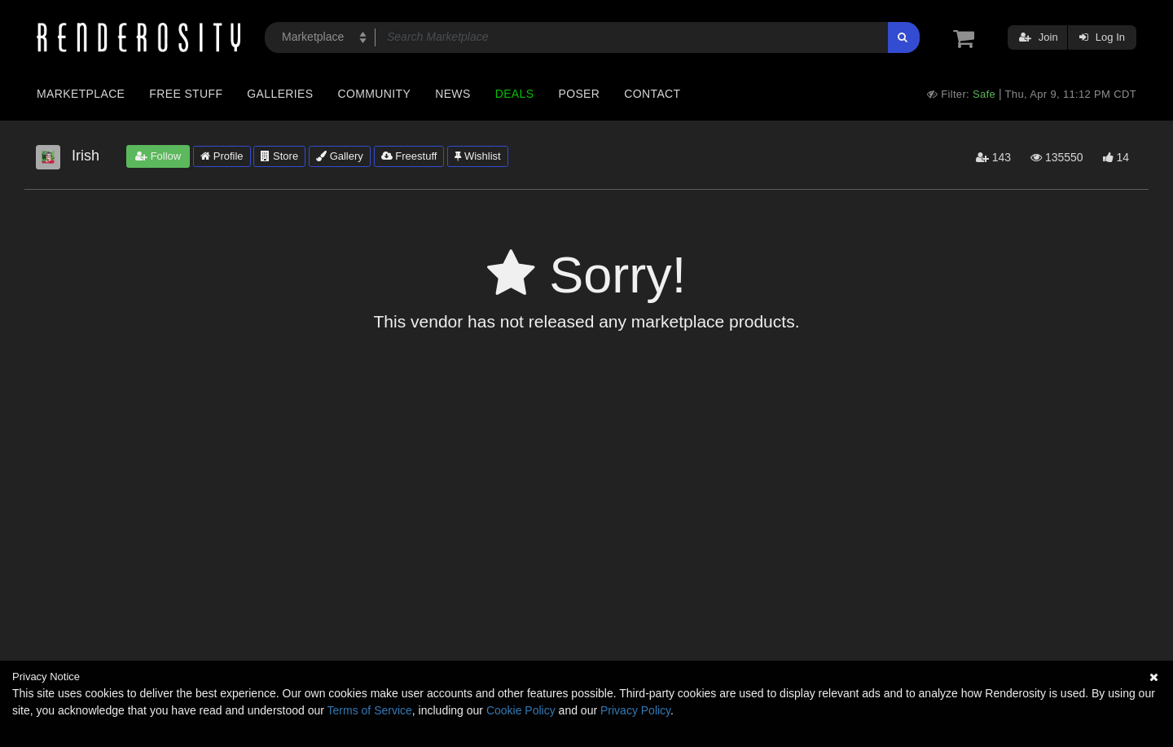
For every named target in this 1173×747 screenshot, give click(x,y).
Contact (652, 93)
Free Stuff (185, 93)
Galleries (280, 93)
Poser (579, 93)
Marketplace (81, 93)
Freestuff (409, 156)
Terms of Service (369, 710)
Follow (158, 156)
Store (279, 156)
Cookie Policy (521, 710)
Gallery (339, 156)
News (452, 93)
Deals (514, 93)
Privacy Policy (635, 710)
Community (374, 93)
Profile (221, 156)
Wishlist (477, 156)
